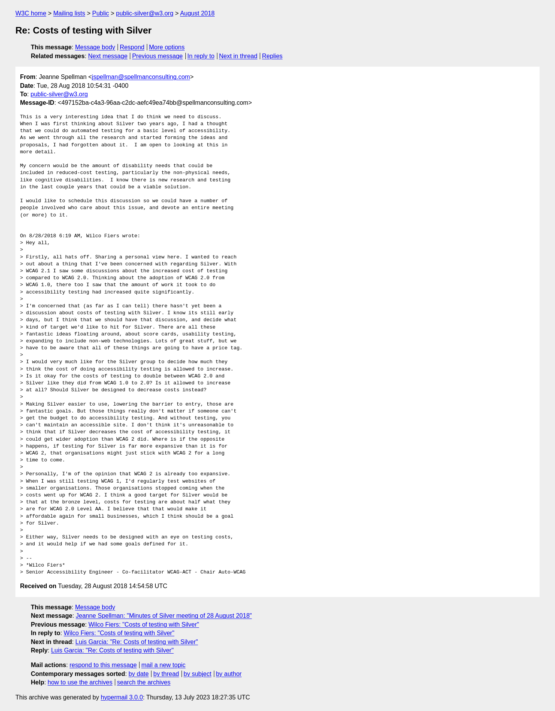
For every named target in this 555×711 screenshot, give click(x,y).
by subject (197, 674)
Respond (132, 47)
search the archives (144, 682)
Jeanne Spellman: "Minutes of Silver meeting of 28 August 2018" (164, 615)
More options (167, 47)
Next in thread (238, 56)
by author (229, 674)
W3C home (30, 13)
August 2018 (197, 13)
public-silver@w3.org (144, 13)
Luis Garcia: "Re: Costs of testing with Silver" (137, 642)
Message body (95, 47)
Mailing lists (69, 13)
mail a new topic (163, 665)
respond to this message (102, 665)
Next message (108, 56)
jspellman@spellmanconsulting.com (141, 77)
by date (138, 674)
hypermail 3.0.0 (122, 697)
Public (100, 13)
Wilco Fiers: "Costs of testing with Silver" (143, 624)
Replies (272, 56)
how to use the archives (80, 682)
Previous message (157, 56)
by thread (166, 674)
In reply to (200, 56)
